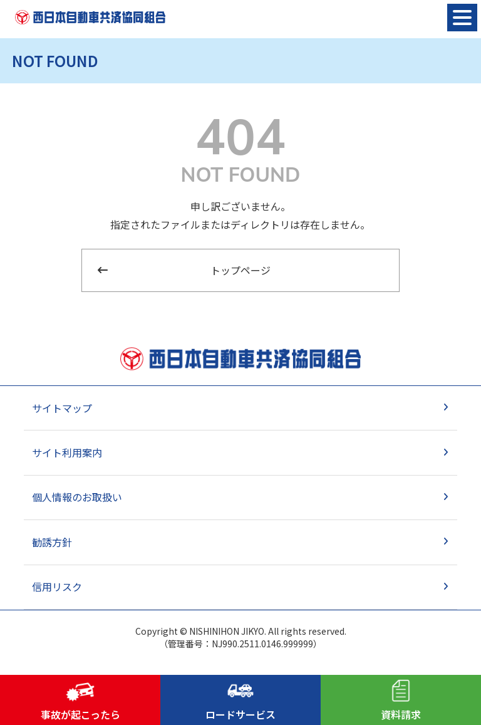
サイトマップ (62, 407)
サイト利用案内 (67, 452)
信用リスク (57, 586)
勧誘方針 (52, 542)
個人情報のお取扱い (77, 496)
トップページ (240, 270)
